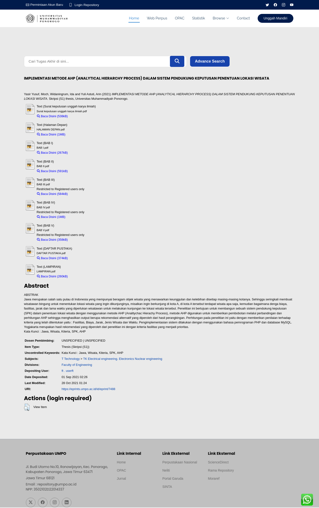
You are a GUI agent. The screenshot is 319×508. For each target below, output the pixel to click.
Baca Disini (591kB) (52, 171)
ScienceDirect (218, 463)
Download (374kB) (82, 258)
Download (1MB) (79, 135)
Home (134, 18)
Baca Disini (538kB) (52, 116)
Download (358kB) (82, 240)
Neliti (166, 471)
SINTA (167, 487)
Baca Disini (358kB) (52, 240)
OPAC (180, 18)
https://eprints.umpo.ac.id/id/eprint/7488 (88, 389)
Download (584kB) (82, 194)
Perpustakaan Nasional (179, 463)
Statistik (198, 18)
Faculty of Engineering (77, 365)
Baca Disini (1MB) (51, 135)
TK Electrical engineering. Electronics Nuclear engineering (122, 359)
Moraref (214, 479)
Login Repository (88, 5)
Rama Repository (221, 471)
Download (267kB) (82, 153)
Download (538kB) (82, 116)
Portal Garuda (172, 479)
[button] (26, 407)
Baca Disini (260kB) (52, 277)
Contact (243, 18)
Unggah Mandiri (275, 18)
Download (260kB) (82, 277)
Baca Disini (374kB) (52, 258)
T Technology (71, 359)
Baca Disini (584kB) (52, 194)
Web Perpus (157, 18)
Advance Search (210, 62)
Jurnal (121, 479)
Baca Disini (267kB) (52, 153)
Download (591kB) (82, 171)
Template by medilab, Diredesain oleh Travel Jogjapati (133, 491)
